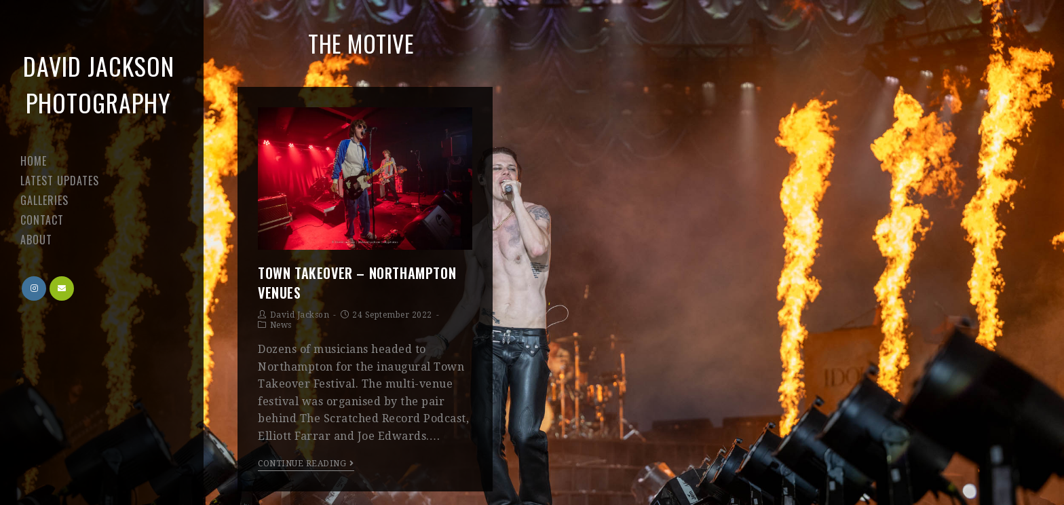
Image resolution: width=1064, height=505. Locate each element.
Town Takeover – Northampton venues (357, 282)
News (281, 325)
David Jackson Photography (98, 84)
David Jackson (300, 315)
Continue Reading (306, 463)
